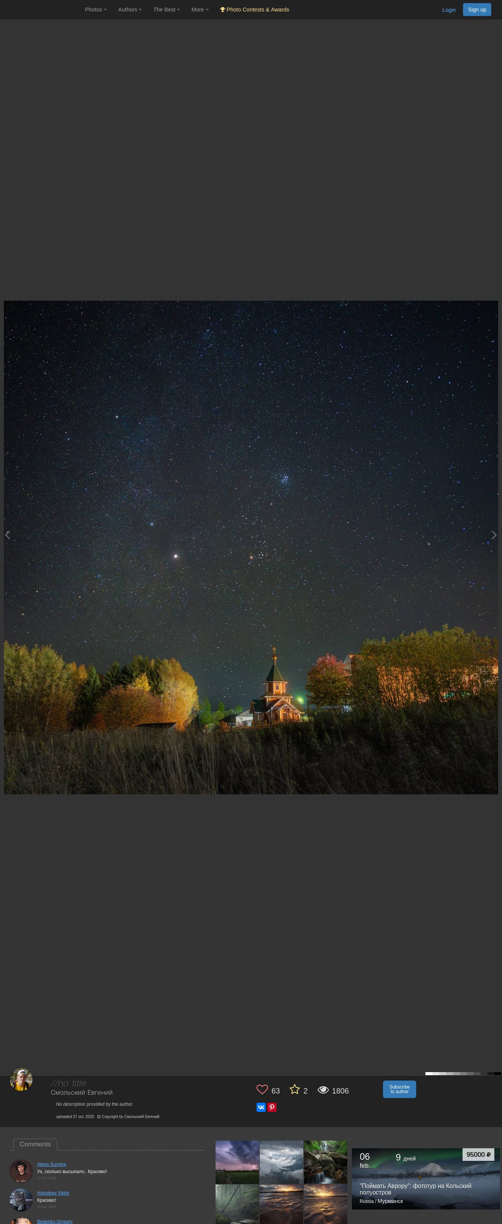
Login (449, 10)
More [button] (200, 9)
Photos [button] (96, 9)
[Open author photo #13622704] (326, 1162)
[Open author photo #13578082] (326, 1206)
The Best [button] (166, 9)
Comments (35, 1144)
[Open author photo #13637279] (238, 1162)
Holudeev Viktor (53, 1193)
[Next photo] (494, 534)
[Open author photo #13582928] (282, 1206)
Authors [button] (130, 9)
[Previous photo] (7, 534)
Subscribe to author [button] (399, 1089)
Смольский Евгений (82, 1093)
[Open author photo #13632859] (282, 1162)
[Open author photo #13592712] (238, 1206)
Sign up (477, 9)
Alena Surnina (51, 1164)
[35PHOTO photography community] (42, 9)
